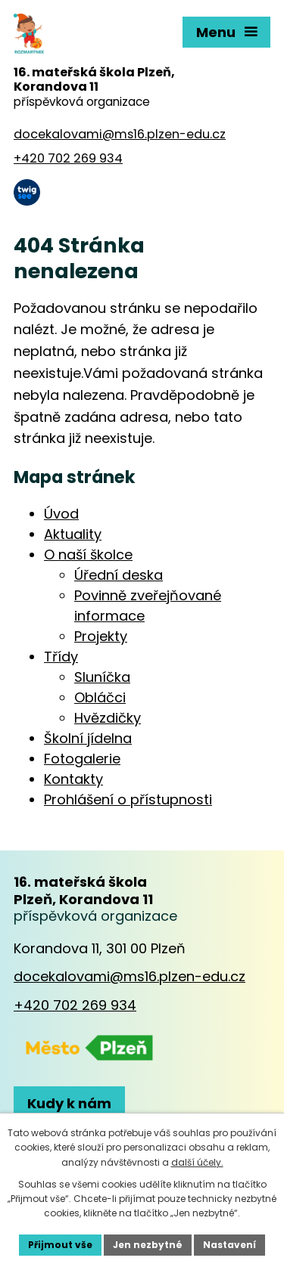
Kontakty (73, 779)
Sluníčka (102, 677)
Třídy (61, 656)
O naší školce (88, 554)
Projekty (100, 636)
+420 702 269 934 (75, 1005)
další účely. (197, 1162)
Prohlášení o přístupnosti (128, 799)
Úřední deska (118, 574)
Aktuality (72, 534)
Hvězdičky (107, 717)
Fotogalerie (82, 758)
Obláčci (100, 697)
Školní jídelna (88, 738)
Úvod (61, 513)
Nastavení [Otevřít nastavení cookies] (229, 1244)
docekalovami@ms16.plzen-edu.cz (129, 976)
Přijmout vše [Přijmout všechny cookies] (60, 1244)
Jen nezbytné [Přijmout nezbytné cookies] (148, 1244)
